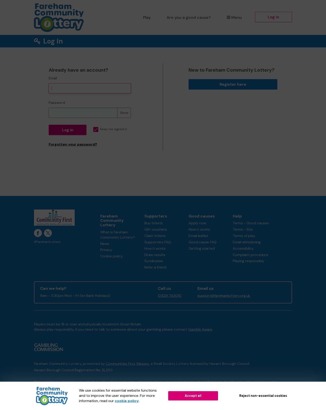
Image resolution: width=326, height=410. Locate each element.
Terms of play (244, 235)
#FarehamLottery (47, 242)
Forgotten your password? (73, 144)
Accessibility (243, 248)
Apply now (197, 223)
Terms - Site (243, 229)
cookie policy (127, 400)
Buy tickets (153, 223)
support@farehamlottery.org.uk (223, 295)
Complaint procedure (250, 254)
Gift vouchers (155, 229)
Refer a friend (155, 267)
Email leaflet (198, 235)
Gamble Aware (200, 329)
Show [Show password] (124, 113)
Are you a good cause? (189, 17)
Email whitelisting (247, 242)
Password (57, 102)
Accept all (193, 396)
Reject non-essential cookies (263, 396)
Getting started (202, 248)
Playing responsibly (248, 261)
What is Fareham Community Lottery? (117, 235)
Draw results (154, 254)
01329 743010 (169, 295)
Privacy (106, 249)
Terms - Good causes (251, 223)
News (104, 243)
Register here (233, 84)
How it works (155, 248)
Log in (273, 17)
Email (53, 78)
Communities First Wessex (127, 363)
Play (147, 17)
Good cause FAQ (202, 242)
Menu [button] (234, 17)
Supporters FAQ (157, 242)
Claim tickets (154, 235)
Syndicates (153, 261)
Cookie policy (111, 256)
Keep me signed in (110, 129)
